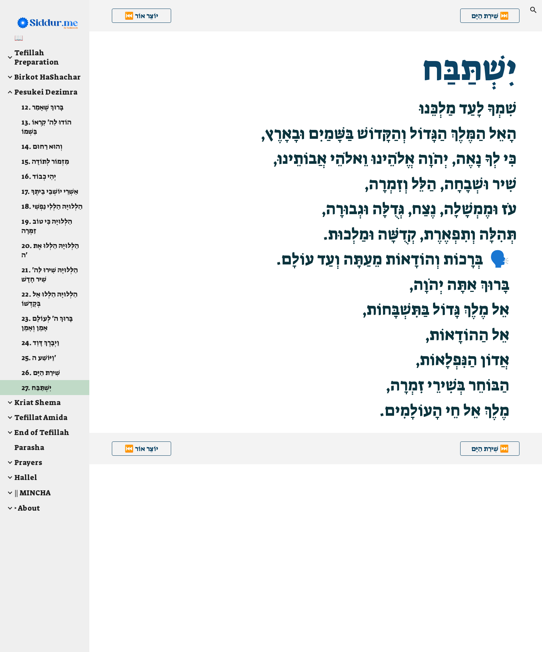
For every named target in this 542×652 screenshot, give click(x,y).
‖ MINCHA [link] (32, 492)
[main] (316, 232)
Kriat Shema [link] (37, 402)
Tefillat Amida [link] (41, 417)
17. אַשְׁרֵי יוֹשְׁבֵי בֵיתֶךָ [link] (49, 191)
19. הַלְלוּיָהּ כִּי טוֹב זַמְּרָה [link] (46, 226)
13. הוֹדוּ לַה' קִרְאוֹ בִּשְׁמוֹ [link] (46, 126)
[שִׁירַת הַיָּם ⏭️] (490, 15)
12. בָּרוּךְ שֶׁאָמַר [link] (42, 107)
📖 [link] (18, 37)
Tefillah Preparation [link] (36, 57)
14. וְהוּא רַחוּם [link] (42, 146)
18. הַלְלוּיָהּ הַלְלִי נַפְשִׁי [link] (52, 206)
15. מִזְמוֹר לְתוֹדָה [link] (45, 161)
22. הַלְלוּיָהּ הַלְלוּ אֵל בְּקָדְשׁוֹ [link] (49, 298)
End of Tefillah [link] (41, 432)
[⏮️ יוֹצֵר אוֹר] (141, 15)
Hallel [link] (25, 477)
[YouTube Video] (263, 558)
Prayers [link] (28, 462)
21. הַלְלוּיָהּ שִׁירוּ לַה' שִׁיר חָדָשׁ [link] (49, 274)
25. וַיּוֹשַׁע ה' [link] (38, 357)
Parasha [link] (29, 447)
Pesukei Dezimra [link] (46, 92)
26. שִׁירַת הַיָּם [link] (40, 372)
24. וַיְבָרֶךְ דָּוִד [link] (40, 342)
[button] (533, 10)
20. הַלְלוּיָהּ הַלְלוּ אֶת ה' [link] (50, 250)
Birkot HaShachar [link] (47, 77)
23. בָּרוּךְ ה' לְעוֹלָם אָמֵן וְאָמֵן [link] (47, 323)
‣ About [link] (27, 508)
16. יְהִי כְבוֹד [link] (38, 176)
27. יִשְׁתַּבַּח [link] (36, 387)
